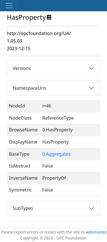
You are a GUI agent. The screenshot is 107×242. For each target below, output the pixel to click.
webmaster (96, 232)
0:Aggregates (56, 154)
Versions (22, 68)
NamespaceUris (29, 88)
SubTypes (23, 208)
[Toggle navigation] (9, 5)
